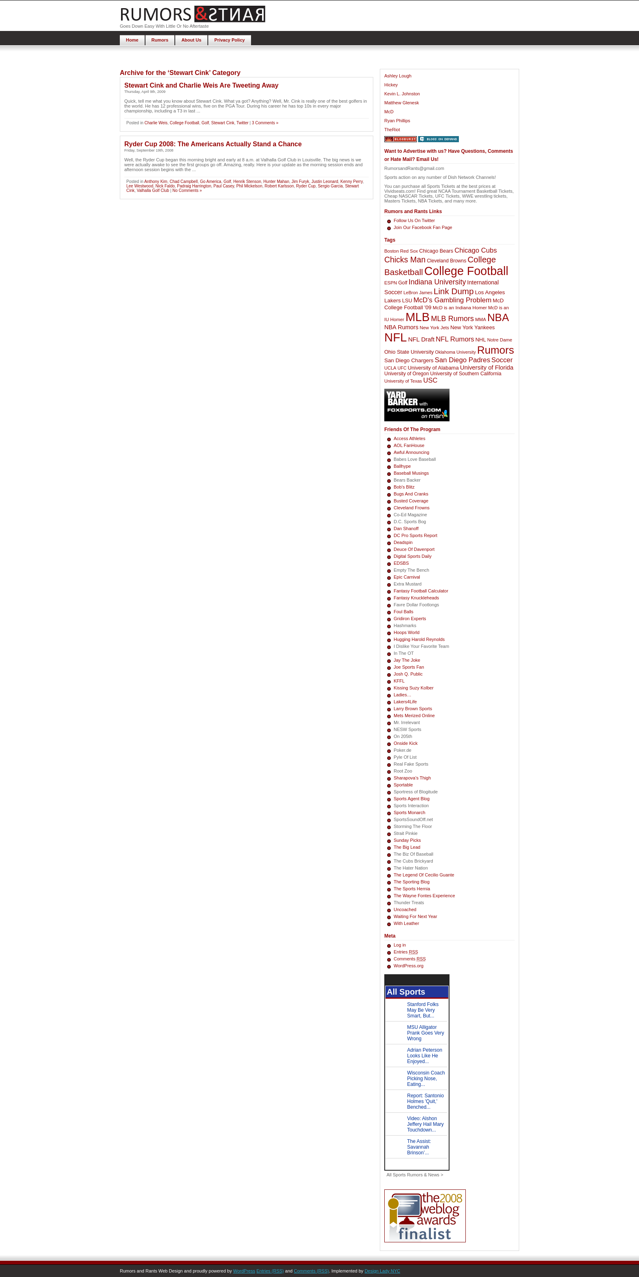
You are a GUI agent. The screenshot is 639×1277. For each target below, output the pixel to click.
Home (132, 39)
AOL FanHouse (409, 445)
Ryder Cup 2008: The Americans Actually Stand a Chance (213, 144)
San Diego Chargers (409, 360)
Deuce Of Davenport (414, 549)
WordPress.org (408, 965)
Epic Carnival (407, 577)
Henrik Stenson (247, 181)
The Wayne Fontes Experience (424, 895)
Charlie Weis (155, 123)
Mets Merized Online (414, 715)
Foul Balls (403, 611)
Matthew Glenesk (401, 102)
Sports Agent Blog (412, 798)
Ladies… (402, 694)
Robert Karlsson (279, 186)
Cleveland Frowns (412, 507)
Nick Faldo (165, 186)
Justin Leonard (324, 181)
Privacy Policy (229, 39)
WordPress (244, 1270)
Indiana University (437, 282)
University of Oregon (406, 373)
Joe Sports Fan (409, 667)
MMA (480, 319)
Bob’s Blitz (404, 486)
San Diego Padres (462, 360)
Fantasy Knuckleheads (416, 597)
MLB (417, 317)
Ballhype (402, 466)
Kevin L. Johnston (402, 93)
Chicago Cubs (475, 250)
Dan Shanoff (406, 528)
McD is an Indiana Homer (460, 307)
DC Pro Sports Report (415, 535)
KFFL (399, 680)
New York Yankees (472, 327)
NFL (395, 337)
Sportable (403, 784)
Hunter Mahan (276, 181)
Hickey (391, 84)
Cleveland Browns (446, 261)
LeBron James (417, 292)
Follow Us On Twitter (414, 220)
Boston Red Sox (401, 251)
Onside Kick (406, 743)
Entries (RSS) (270, 1270)
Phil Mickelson (249, 186)
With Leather (406, 923)
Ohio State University (409, 352)
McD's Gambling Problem (452, 300)
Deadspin (403, 542)
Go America (210, 181)
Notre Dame (499, 339)
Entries (406, 951)
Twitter (242, 123)
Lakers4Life (405, 701)
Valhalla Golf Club (153, 190)
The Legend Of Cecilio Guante (424, 874)
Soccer (502, 360)
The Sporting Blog (412, 881)
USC (430, 380)
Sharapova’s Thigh (412, 777)
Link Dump (454, 291)
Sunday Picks (407, 840)
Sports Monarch (409, 812)
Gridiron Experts (410, 618)
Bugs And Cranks (411, 493)
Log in (400, 944)
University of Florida (486, 367)
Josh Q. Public (408, 674)
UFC (402, 367)
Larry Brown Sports (413, 708)
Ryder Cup (306, 186)
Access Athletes (409, 438)
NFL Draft (421, 339)
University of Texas (403, 381)
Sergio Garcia (330, 186)
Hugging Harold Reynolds (419, 639)
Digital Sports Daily (413, 556)
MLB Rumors (452, 319)
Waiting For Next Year (415, 916)
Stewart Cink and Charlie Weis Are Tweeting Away (201, 85)
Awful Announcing (411, 452)
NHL (481, 340)
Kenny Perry (351, 181)
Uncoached (405, 909)
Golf (205, 123)
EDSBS (401, 563)
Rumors (160, 39)
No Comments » (187, 190)
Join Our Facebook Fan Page (423, 227)
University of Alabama (433, 368)
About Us (191, 39)
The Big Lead (407, 847)
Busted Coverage (411, 500)
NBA (498, 317)
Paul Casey (224, 186)
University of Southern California (465, 373)
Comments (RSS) (311, 1270)
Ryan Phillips (397, 120)
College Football (184, 123)
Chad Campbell (184, 181)
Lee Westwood (139, 186)
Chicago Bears (436, 251)
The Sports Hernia (412, 888)
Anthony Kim (155, 181)
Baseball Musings (411, 473)
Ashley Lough (398, 75)
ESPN (390, 282)
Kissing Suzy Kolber (414, 687)
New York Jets (434, 327)
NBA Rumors (401, 327)
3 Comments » (265, 123)
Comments (410, 958)
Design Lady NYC (382, 1270)
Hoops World (406, 632)
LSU (407, 300)
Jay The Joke (407, 660)
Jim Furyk (300, 181)
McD (389, 111)
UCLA (390, 367)
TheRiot (392, 129)
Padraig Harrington (194, 186)
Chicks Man (404, 259)
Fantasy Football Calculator (421, 590)
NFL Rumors (455, 339)
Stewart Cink (222, 123)
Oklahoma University (455, 352)
